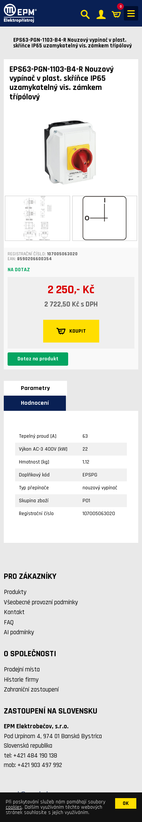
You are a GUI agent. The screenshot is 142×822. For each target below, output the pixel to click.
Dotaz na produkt (37, 358)
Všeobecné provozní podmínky (41, 602)
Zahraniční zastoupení (31, 689)
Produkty (15, 592)
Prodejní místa (22, 669)
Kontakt (14, 612)
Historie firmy (21, 680)
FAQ (9, 622)
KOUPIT (71, 331)
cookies (14, 807)
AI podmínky (19, 632)
